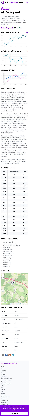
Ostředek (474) (7, 255)
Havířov (3, 389)
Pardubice (4, 382)
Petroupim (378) (8, 257)
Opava (3, 393)
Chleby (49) (6, 264)
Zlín (2, 385)
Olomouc (4, 376)
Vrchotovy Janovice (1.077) (11, 246)
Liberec (3, 374)
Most (2, 391)
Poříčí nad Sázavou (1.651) (11, 244)
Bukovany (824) (8, 249)
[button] (3, 275)
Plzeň (2, 372)
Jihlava (3, 395)
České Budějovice (6, 378)
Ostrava (3, 370)
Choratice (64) (7, 262)
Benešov (17, 334)
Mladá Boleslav (5, 404)
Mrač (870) (6, 248)
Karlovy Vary (5, 400)
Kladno (3, 387)
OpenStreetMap (19, 303)
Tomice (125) (7, 261)
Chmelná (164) (7, 259)
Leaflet (12, 303)
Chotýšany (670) (8, 253)
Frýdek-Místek (5, 397)
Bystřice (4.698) (8, 242)
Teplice (3, 399)
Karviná (3, 402)
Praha (3, 367)
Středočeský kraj (19, 342)
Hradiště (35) (7, 266)
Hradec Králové (6, 380)
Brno (2, 369)
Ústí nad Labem (5, 384)
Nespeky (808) (7, 251)
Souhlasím (14, 413)
